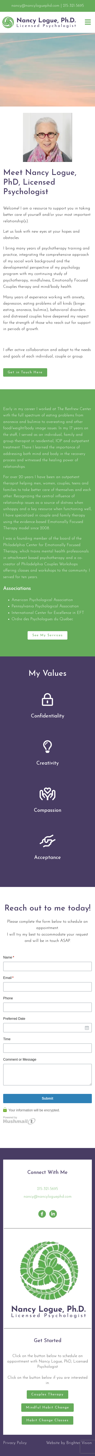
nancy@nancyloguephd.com (48, 1197)
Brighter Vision (79, 1443)
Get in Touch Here (25, 372)
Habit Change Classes (47, 1420)
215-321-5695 (47, 1189)
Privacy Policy (15, 1443)
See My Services (47, 635)
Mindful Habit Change (47, 1407)
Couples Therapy (47, 1394)
